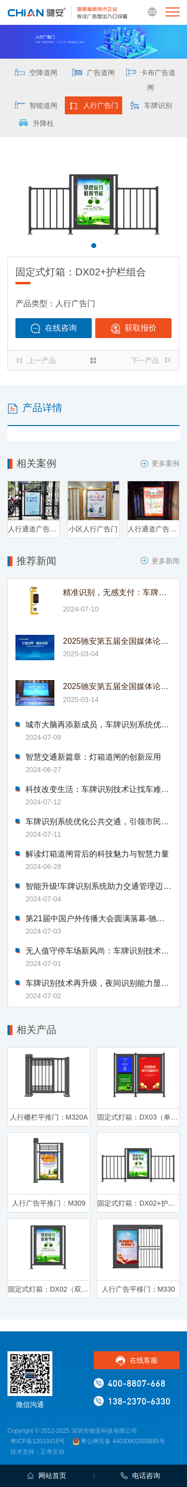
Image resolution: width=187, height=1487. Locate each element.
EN (152, 12)
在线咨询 (53, 329)
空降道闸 (36, 74)
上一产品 (36, 360)
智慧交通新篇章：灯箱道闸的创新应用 (93, 757)
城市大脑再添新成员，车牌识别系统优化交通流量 (98, 725)
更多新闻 (160, 561)
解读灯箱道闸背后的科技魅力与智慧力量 (97, 854)
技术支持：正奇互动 (37, 1451)
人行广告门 (93, 106)
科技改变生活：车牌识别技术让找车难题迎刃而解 (98, 789)
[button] (93, 245)
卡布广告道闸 (151, 80)
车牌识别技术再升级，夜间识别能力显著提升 (98, 983)
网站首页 (46, 1476)
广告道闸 (93, 74)
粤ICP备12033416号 (37, 1441)
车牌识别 (151, 106)
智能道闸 (36, 106)
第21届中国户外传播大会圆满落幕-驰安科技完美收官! (98, 919)
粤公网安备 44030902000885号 (119, 1441)
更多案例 (160, 463)
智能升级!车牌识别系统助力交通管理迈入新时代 (98, 886)
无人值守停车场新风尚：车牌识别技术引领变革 (98, 951)
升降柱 (36, 124)
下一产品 (150, 360)
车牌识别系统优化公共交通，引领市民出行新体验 (98, 822)
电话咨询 (140, 1476)
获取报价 (133, 329)
